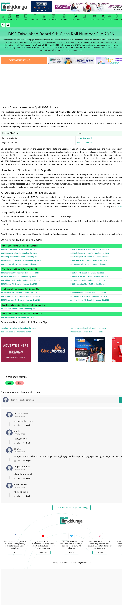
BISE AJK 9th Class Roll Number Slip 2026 (17, 317)
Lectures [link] (44, 17)
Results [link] (84, 17)
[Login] (8, 25)
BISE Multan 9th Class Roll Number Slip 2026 (19, 253)
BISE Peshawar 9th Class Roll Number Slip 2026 (20, 273)
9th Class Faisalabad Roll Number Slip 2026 (18, 328)
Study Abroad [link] (94, 17)
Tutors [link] (109, 17)
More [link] (116, 17)
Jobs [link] (103, 17)
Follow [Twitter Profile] (71, 553)
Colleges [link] (17, 17)
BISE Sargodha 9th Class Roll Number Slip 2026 (19, 257)
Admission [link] (34, 17)
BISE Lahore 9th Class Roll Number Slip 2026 (18, 249)
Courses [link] (25, 17)
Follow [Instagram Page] (100, 553)
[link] (41, 6)
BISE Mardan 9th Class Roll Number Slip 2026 (19, 284)
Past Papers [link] (64, 17)
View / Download (84, 138)
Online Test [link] (53, 17)
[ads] (16, 349)
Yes (9, 383)
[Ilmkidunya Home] (14, 7)
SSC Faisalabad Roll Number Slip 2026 (16, 332)
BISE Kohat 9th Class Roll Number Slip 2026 (18, 276)
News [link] (10, 17)
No (19, 383)
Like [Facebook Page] (15, 553)
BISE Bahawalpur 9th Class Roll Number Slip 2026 (21, 260)
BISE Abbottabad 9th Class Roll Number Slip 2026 (20, 280)
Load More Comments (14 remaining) (71, 507)
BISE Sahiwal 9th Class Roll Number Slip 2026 (19, 264)
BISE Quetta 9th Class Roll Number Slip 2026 (18, 308)
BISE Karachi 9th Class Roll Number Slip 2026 (19, 292)
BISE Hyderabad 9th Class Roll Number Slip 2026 (20, 296)
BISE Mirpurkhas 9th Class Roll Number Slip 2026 (20, 300)
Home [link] (3, 17)
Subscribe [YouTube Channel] (43, 553)
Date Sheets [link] (75, 17)
